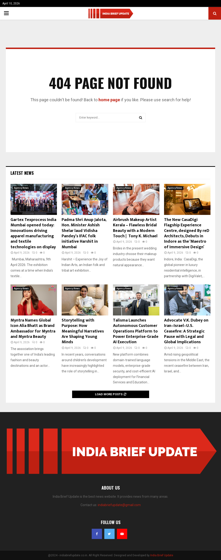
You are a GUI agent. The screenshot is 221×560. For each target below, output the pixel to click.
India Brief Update (161, 555)
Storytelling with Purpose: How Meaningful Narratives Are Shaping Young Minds (83, 331)
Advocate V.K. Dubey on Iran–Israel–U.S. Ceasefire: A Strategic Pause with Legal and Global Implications (186, 331)
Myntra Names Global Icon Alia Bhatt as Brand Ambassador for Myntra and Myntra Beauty (33, 328)
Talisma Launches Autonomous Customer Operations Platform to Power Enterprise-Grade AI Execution (135, 331)
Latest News (22, 173)
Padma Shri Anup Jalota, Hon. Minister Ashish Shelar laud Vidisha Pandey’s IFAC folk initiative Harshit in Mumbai (84, 233)
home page (109, 99)
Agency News (21, 188)
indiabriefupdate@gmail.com (119, 505)
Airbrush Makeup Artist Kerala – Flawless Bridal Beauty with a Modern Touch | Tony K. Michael (135, 228)
